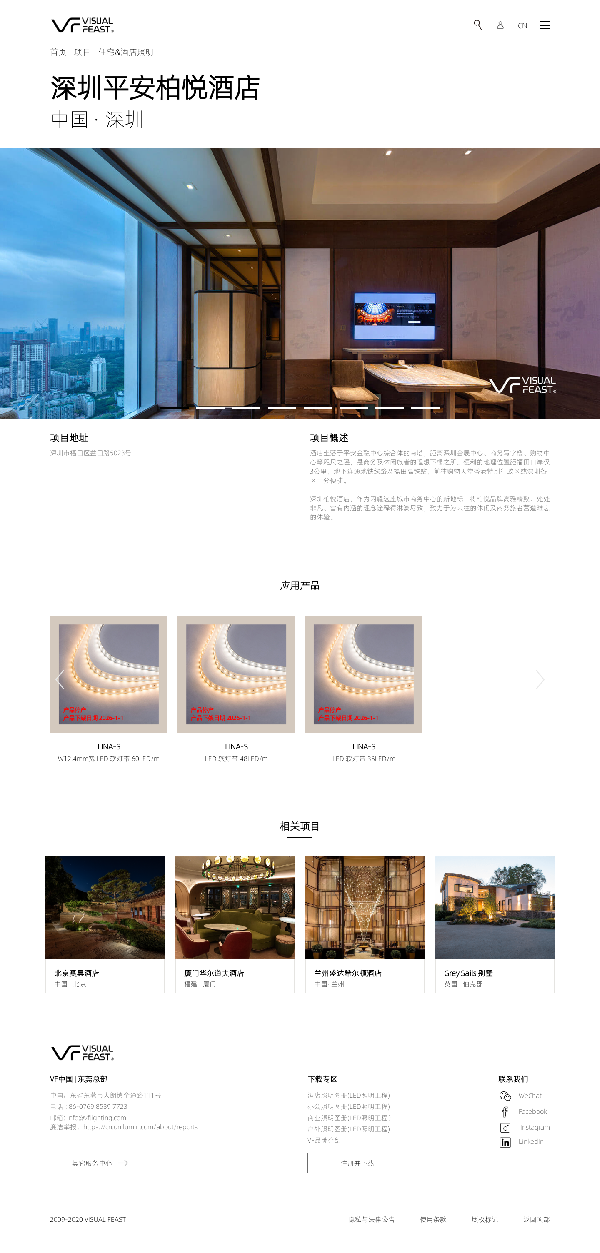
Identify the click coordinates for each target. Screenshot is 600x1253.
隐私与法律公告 (371, 1219)
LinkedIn (531, 1141)
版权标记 (485, 1219)
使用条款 (433, 1219)
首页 (58, 51)
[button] (174, 408)
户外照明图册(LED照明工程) (349, 1128)
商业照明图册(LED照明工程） (351, 1117)
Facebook (533, 1111)
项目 (82, 51)
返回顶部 (536, 1219)
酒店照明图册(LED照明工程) (349, 1095)
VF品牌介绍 (324, 1140)
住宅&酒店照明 (126, 51)
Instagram (534, 1127)
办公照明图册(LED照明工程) (349, 1106)
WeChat (530, 1095)
